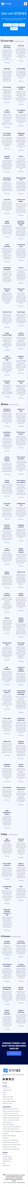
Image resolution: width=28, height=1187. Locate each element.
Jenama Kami (6, 1165)
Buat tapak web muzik (8, 1124)
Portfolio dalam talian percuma (11, 1129)
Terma (4, 1182)
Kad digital (5, 1133)
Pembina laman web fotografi (11, 1120)
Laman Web (7, 24)
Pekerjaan (7, 1159)
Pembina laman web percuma (10, 1109)
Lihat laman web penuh (19, 41)
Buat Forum (6, 1138)
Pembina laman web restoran (11, 1142)
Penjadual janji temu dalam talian (11, 1144)
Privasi (8, 1182)
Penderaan (13, 1182)
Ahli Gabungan (6, 1161)
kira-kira (5, 1154)
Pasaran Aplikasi (9, 1101)
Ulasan (4, 1094)
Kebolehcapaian (21, 1182)
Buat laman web (14, 1053)
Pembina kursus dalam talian (10, 1140)
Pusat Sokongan (7, 1156)
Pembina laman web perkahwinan (11, 1126)
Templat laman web (8, 1099)
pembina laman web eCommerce (11, 1111)
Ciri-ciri (4, 1092)
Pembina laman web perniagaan (11, 1117)
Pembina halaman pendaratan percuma (13, 1115)
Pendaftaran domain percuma (10, 1113)
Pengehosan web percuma (9, 1147)
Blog (22, 24)
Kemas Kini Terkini (7, 1103)
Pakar (4, 1163)
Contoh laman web (8, 1096)
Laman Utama (6, 1088)
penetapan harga (7, 1090)
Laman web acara (7, 1122)
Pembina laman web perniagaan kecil (12, 1131)
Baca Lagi (7, 62)
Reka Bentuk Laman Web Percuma (11, 1149)
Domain (14, 28)
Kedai (15, 24)
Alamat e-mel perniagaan (9, 1135)
